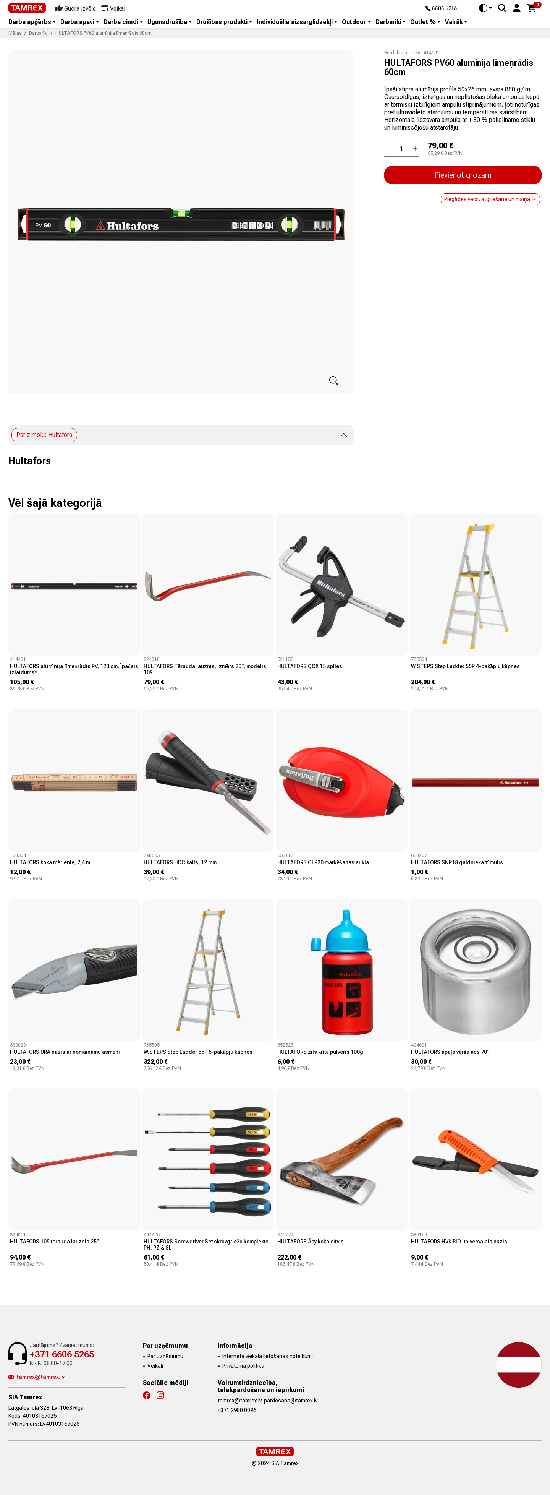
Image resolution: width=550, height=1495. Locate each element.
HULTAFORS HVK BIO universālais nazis (459, 1242)
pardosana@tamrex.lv (290, 1401)
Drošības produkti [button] (221, 22)
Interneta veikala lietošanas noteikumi (267, 1356)
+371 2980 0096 (237, 1410)
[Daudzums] (401, 148)
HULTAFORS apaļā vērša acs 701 (450, 1052)
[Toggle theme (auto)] (485, 8)
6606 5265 (441, 9)
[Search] (502, 8)
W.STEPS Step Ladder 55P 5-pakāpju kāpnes (198, 1052)
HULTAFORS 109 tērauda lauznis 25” (54, 1242)
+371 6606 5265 (62, 1354)
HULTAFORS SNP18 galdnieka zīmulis (457, 862)
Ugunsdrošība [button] (167, 22)
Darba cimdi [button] (121, 22)
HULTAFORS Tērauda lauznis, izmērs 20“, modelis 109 (205, 669)
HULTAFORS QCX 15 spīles (309, 666)
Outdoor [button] (354, 22)
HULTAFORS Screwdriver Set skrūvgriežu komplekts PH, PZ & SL (206, 1245)
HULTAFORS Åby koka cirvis (310, 1242)
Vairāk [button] (454, 22)
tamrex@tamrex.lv (36, 1377)
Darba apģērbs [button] (29, 22)
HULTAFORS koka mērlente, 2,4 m (50, 862)
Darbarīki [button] (388, 22)
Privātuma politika (243, 1366)
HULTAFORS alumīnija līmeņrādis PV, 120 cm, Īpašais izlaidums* (74, 669)
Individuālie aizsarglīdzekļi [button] (295, 22)
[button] (517, 7)
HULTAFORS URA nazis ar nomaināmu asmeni (65, 1052)
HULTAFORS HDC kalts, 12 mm (180, 862)
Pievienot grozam (463, 175)
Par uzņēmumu (165, 1356)
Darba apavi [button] (77, 22)
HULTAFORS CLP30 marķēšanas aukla (323, 862)
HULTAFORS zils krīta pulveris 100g (320, 1052)
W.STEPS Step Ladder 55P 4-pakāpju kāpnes (465, 666)
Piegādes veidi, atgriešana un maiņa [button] (490, 199)
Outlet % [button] (423, 22)
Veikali (155, 1366)
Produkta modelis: (403, 52)
